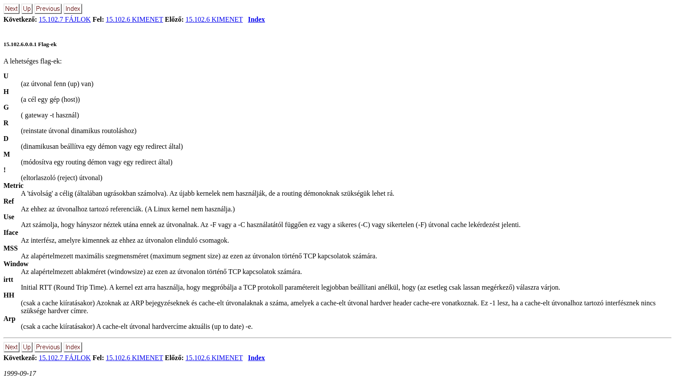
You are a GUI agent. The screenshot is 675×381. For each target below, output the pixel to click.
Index (256, 19)
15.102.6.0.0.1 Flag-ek (30, 44)
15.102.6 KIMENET (134, 19)
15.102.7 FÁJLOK (65, 19)
